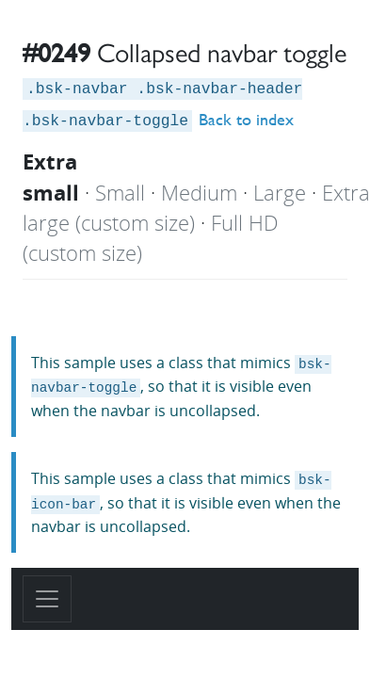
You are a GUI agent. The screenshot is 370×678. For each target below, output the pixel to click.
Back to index (246, 119)
